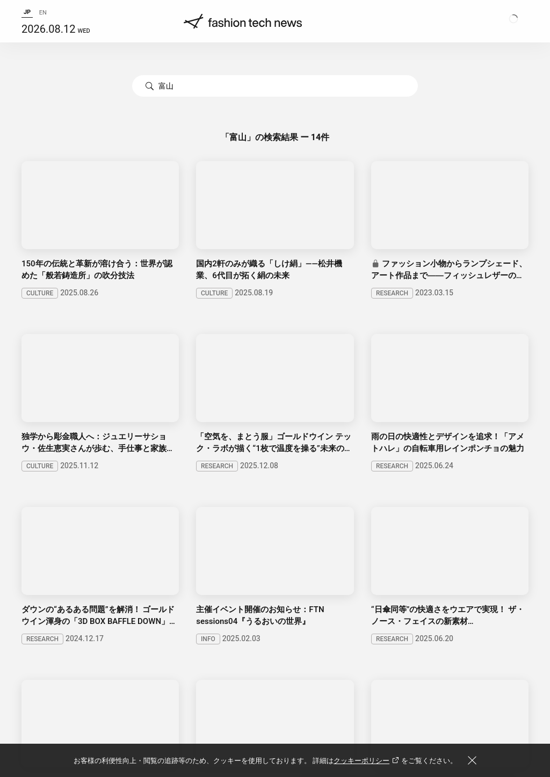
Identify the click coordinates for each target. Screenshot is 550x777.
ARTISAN (258, 578)
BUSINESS (40, 548)
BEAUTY (247, 548)
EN (43, 18)
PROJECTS (167, 578)
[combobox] (275, 86)
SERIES (122, 578)
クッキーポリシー (367, 761)
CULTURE (202, 548)
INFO (284, 548)
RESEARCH (91, 548)
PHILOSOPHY (149, 548)
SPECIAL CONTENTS (58, 578)
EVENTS (214, 578)
